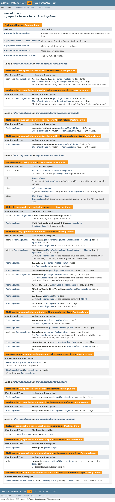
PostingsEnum (32, 25)
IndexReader (73, 240)
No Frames (29, 8)
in (71, 215)
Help (54, 3)
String (87, 240)
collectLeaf (52, 461)
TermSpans (11, 481)
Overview (5, 3)
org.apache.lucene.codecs (17, 33)
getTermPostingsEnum (54, 240)
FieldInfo (68, 79)
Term (56, 296)
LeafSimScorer (24, 481)
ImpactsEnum (38, 178)
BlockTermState (40, 82)
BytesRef (36, 242)
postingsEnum (75, 223)
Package (15, 3)
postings (57, 79)
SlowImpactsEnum (40, 196)
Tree (36, 3)
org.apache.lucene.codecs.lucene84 (22, 41)
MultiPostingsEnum (42, 188)
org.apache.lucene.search (17, 50)
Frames (19, 8)
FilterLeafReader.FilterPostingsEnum (52, 170)
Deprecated (44, 3)
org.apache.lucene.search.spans (20, 55)
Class (23, 3)
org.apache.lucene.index (16, 46)
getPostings (50, 448)
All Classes (44, 8)
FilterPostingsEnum (16, 362)
